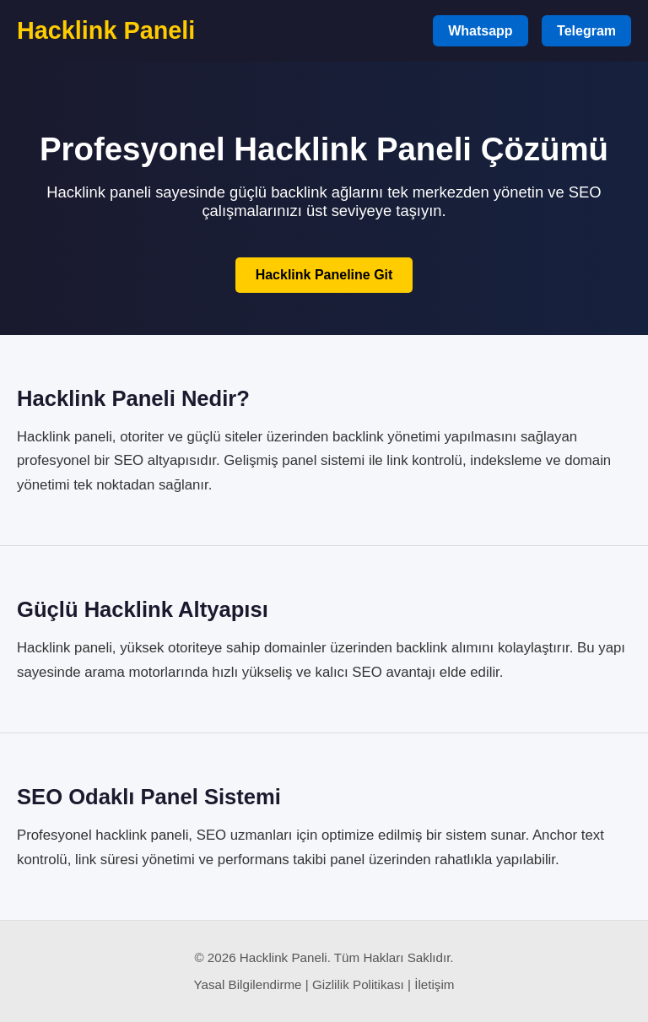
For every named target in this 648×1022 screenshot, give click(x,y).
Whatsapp (480, 31)
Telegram (586, 31)
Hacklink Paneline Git (324, 275)
